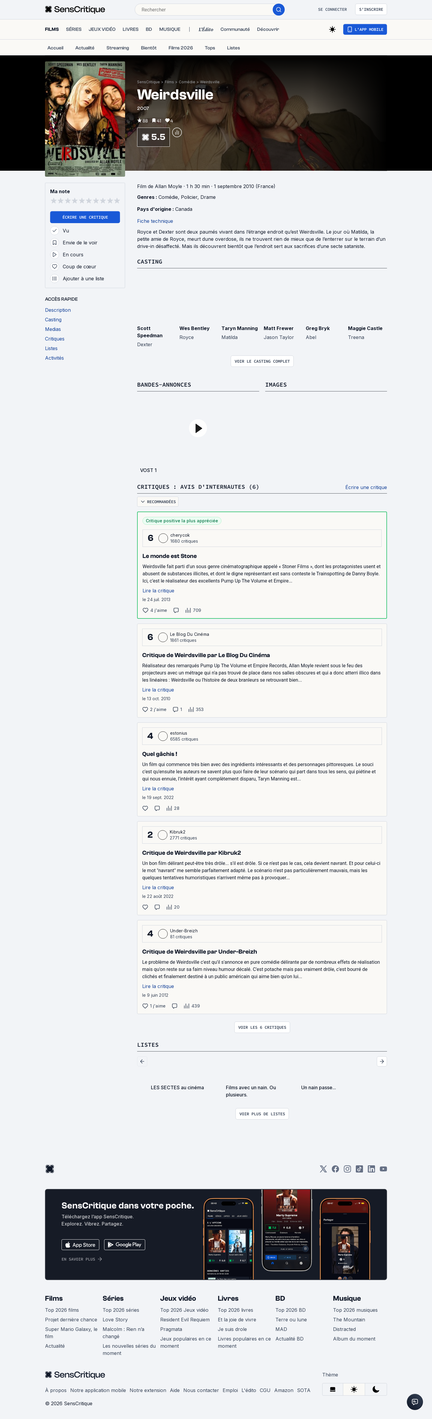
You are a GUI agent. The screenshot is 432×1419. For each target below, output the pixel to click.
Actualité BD (289, 1339)
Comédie (187, 82)
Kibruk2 (177, 831)
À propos (56, 1390)
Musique (347, 1298)
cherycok (180, 535)
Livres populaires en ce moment (244, 1342)
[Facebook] (335, 1170)
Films (169, 82)
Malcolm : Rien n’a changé (123, 1332)
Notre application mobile (98, 1390)
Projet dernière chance (71, 1320)
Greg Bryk (318, 328)
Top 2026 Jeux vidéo (184, 1310)
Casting (149, 261)
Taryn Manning (239, 328)
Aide (175, 1390)
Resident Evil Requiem (185, 1320)
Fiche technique (155, 221)
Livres (228, 1298)
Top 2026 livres (235, 1310)
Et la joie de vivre (237, 1320)
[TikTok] (359, 1170)
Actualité (55, 1346)
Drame (208, 197)
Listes (148, 1044)
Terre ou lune (291, 1320)
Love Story (115, 1320)
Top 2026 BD (290, 1310)
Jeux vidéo (178, 1298)
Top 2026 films (62, 1310)
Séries (113, 1298)
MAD (281, 1329)
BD (280, 1298)
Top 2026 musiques (355, 1310)
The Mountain (349, 1320)
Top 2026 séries (121, 1310)
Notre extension (148, 1390)
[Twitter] (323, 1170)
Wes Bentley (194, 328)
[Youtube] (383, 1170)
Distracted (344, 1329)
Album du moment (354, 1339)
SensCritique (148, 82)
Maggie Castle (365, 328)
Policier (189, 197)
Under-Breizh (184, 930)
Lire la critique (158, 591)
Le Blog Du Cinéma (189, 634)
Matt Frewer (279, 328)
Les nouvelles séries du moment (129, 1349)
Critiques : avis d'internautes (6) (198, 486)
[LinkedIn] (371, 1170)
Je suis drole (232, 1329)
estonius (179, 733)
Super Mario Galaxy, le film (71, 1332)
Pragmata (171, 1329)
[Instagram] (347, 1170)
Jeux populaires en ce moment (185, 1342)
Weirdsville (210, 82)
